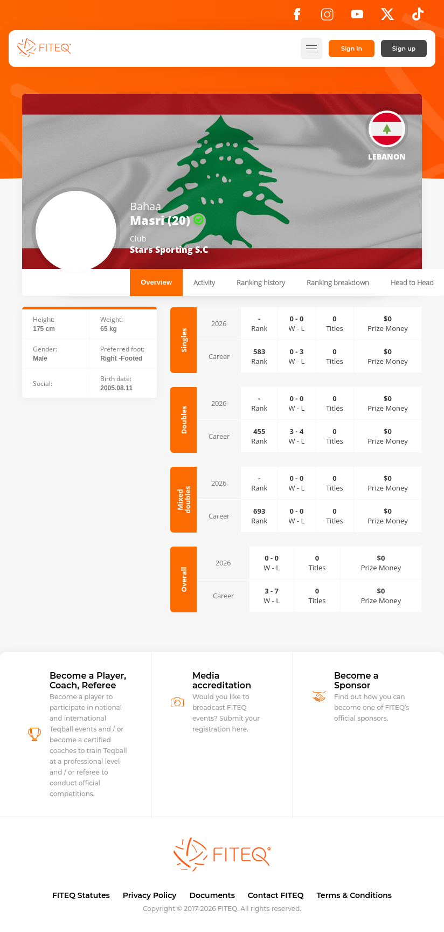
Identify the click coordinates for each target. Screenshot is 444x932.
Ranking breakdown (338, 282)
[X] (387, 17)
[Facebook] (296, 17)
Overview (156, 282)
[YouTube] (357, 17)
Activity (204, 282)
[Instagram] (327, 17)
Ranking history (261, 282)
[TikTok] (418, 17)
